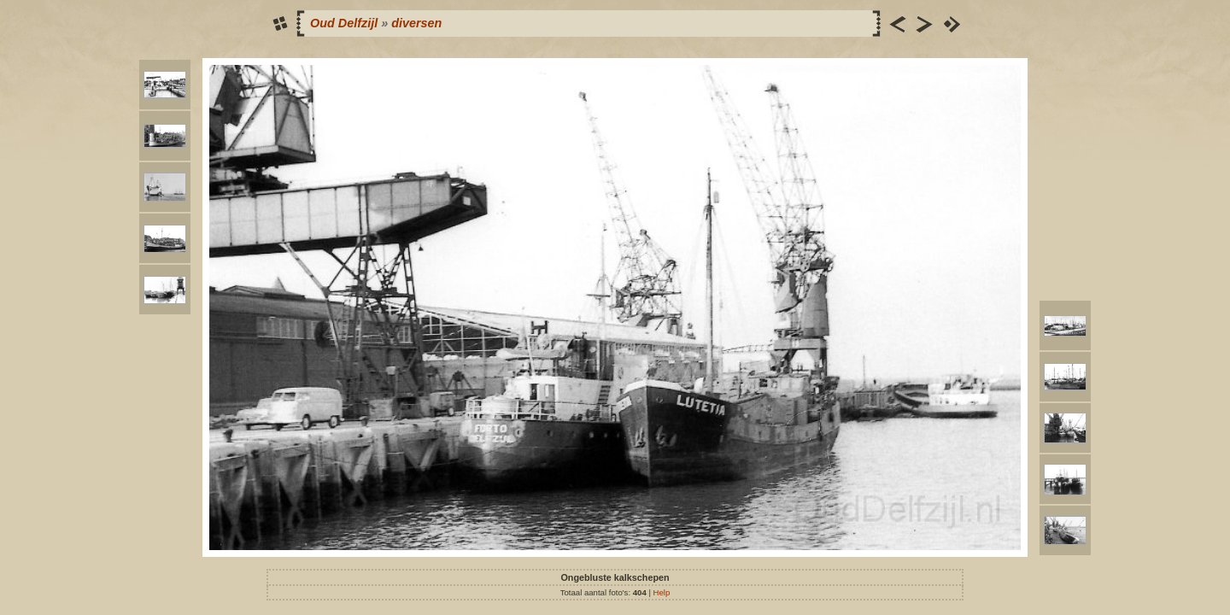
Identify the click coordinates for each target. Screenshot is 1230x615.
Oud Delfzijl (344, 23)
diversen (416, 23)
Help (662, 592)
